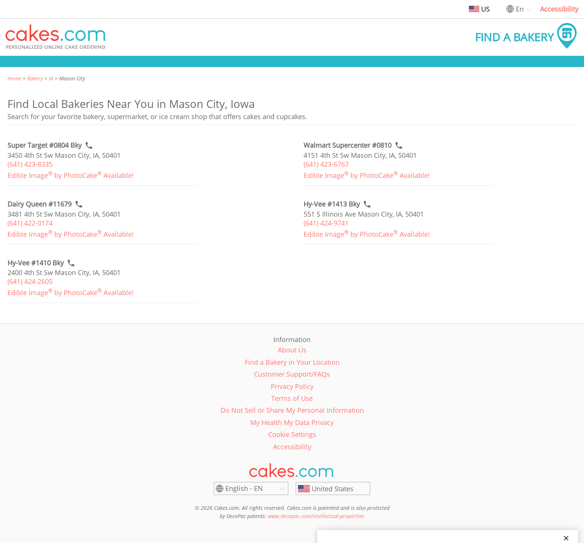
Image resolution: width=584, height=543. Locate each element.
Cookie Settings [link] (292, 434)
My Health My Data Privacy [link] (292, 422)
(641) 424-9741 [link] (326, 222)
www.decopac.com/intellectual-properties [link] (316, 516)
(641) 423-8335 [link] (30, 164)
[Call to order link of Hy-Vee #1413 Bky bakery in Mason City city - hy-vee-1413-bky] (332, 204)
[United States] (333, 489)
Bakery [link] (35, 78)
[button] (56, 37)
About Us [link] (292, 349)
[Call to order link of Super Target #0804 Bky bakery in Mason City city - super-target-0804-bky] (44, 145)
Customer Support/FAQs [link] (292, 374)
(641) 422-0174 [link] (30, 222)
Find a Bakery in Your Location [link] (292, 362)
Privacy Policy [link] (292, 386)
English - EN (244, 488)
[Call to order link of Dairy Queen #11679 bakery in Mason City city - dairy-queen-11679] (39, 204)
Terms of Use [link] (292, 398)
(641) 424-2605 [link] (30, 281)
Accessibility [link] (559, 8)
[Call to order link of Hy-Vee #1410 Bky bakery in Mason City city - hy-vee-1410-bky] (35, 263)
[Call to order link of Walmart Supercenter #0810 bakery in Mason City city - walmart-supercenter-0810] (347, 145)
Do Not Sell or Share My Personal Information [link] (292, 410)
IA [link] (51, 78)
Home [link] (14, 78)
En (520, 8)
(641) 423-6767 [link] (326, 164)
